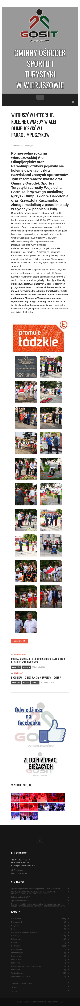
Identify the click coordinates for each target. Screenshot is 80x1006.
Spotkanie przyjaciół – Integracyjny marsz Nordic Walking (35, 889)
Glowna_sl (28, 146)
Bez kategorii (16, 922)
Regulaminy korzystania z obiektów (26, 966)
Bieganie (26, 683)
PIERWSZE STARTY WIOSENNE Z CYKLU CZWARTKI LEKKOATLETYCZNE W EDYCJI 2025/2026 (33, 893)
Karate (14, 943)
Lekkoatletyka (17, 953)
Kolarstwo (15, 946)
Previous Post (18, 654)
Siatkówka (15, 970)
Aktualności (18, 146)
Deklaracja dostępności (22, 983)
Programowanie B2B (55, 1002)
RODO (14, 987)
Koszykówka (16, 949)
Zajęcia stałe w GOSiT (20, 897)
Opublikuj (19, 641)
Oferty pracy (16, 956)
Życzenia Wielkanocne (20, 901)
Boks (13, 929)
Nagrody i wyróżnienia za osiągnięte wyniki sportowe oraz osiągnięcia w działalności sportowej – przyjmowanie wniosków (38, 905)
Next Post (17, 673)
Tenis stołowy (17, 973)
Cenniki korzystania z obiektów (24, 932)
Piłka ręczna (16, 963)
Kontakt (15, 991)
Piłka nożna (16, 960)
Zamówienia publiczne (20, 977)
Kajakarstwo (16, 939)
